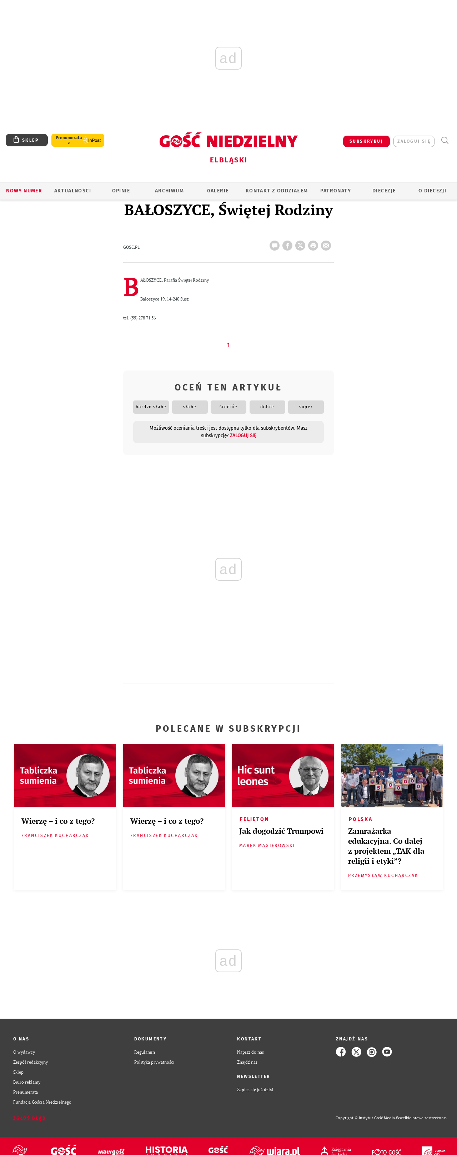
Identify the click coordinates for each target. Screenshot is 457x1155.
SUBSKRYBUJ (366, 141)
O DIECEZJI (432, 191)
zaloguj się (414, 141)
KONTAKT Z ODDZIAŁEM (277, 191)
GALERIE (218, 191)
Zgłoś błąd (29, 1118)
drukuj (314, 243)
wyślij (327, 243)
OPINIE (121, 191)
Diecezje (384, 191)
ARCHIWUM (169, 191)
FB (288, 243)
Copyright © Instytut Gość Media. (366, 1118)
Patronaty (335, 191)
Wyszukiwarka (444, 140)
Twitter (301, 243)
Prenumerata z (69, 140)
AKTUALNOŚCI (72, 191)
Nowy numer (24, 191)
